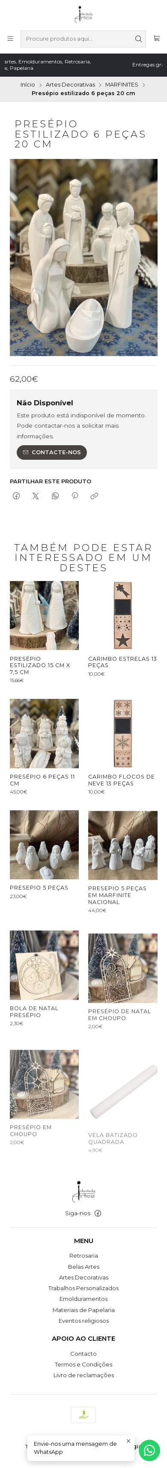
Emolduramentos (83, 1298)
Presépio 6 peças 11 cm (42, 801)
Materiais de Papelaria (84, 1309)
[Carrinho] (156, 39)
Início (28, 85)
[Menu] (10, 39)
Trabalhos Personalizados (83, 1288)
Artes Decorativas (70, 85)
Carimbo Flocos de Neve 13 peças (121, 813)
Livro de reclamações (84, 1375)
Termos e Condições (83, 1364)
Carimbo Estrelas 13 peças (122, 674)
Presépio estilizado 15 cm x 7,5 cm (40, 672)
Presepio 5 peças (39, 929)
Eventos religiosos (84, 1320)
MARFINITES (121, 85)
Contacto (83, 1353)
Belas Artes (83, 1266)
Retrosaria (83, 1255)
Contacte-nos (52, 452)
